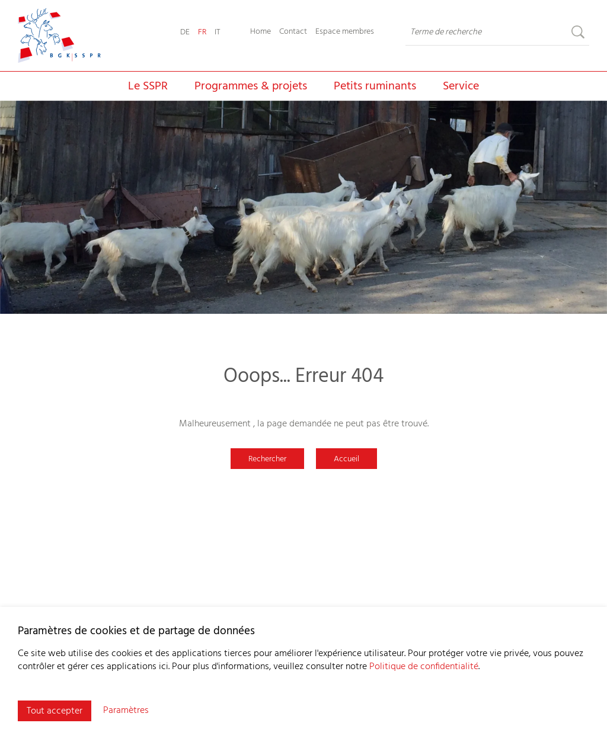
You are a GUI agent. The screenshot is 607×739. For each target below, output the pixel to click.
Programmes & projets (250, 86)
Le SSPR (148, 86)
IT (218, 32)
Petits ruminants (375, 86)
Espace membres (344, 31)
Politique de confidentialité (423, 666)
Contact (293, 31)
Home (260, 31)
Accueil (346, 459)
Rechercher (267, 459)
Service (461, 86)
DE (185, 32)
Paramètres (126, 710)
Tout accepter (54, 711)
